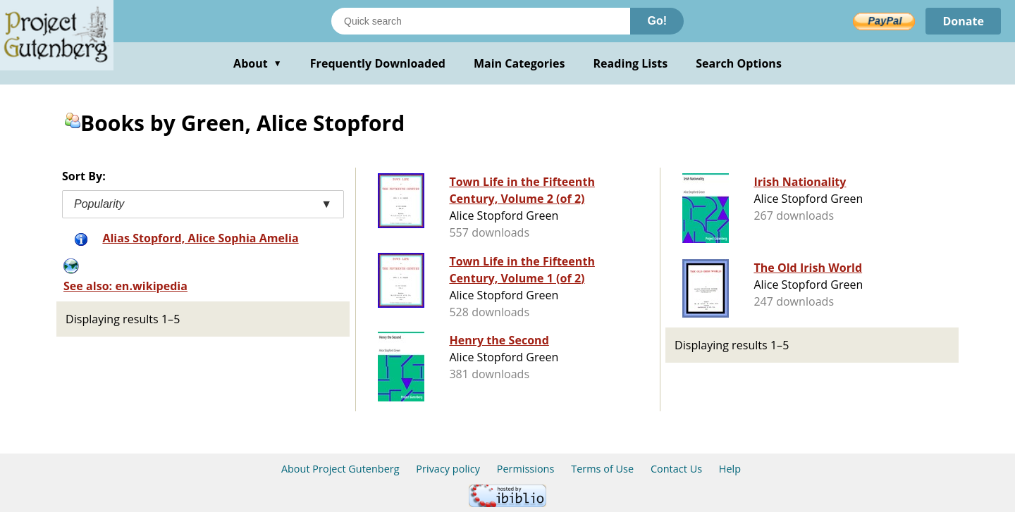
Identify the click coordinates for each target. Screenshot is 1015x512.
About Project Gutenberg (340, 468)
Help (730, 468)
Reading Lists (630, 63)
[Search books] (480, 21)
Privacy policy (448, 468)
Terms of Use (602, 468)
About (257, 63)
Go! (657, 21)
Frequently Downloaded (377, 63)
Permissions (526, 468)
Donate (963, 21)
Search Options (739, 63)
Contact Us (676, 468)
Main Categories (519, 63)
